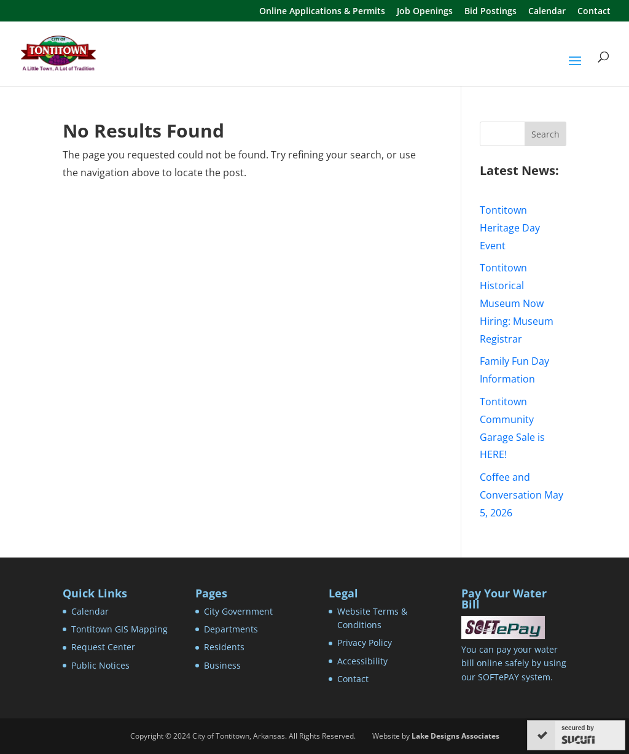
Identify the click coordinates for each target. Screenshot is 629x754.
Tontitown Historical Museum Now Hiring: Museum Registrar (516, 303)
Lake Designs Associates (455, 736)
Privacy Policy (364, 642)
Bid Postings (490, 12)
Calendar (547, 12)
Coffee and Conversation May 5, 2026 (521, 494)
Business (222, 665)
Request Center (103, 647)
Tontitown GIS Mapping (119, 629)
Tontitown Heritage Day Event (510, 227)
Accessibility (362, 661)
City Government (238, 611)
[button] (575, 69)
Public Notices (100, 665)
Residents (224, 647)
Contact (594, 12)
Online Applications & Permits (322, 12)
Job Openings (425, 12)
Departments (231, 629)
